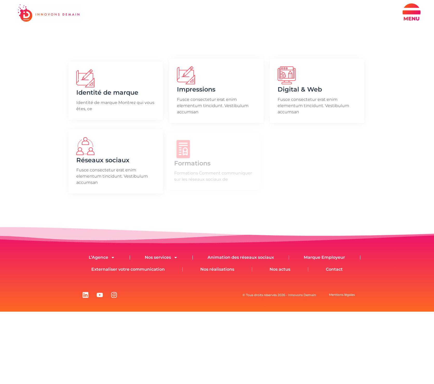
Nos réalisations (217, 269)
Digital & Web (299, 89)
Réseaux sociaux (102, 160)
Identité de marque (106, 92)
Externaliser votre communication (128, 269)
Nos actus (280, 269)
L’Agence (102, 257)
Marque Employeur (324, 257)
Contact (334, 269)
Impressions (195, 89)
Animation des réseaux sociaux (241, 257)
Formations (191, 163)
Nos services (161, 257)
